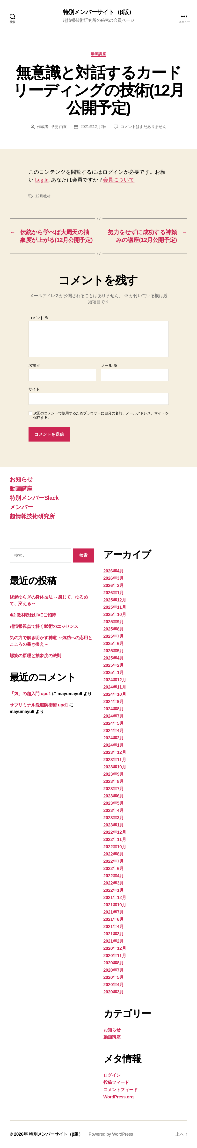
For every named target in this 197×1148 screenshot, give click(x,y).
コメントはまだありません (143, 127)
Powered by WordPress (111, 1134)
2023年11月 (114, 759)
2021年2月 (113, 941)
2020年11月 (114, 955)
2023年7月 (113, 788)
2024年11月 (114, 687)
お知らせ (21, 479)
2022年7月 (113, 861)
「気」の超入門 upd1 (30, 693)
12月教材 (43, 196)
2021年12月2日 (93, 127)
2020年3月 (113, 992)
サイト (34, 389)
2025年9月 (113, 621)
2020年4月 (113, 984)
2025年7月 (113, 636)
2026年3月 (113, 578)
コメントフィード (120, 1089)
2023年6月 (113, 796)
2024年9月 (113, 701)
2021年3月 (113, 933)
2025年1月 (113, 672)
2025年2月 (113, 665)
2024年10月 (114, 694)
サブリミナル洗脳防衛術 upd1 (39, 705)
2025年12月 (114, 600)
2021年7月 (113, 912)
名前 (35, 365)
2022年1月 (113, 890)
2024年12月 (114, 679)
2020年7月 (113, 970)
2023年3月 (113, 817)
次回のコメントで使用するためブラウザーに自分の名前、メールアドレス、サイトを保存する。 (101, 415)
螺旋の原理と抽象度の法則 (35, 655)
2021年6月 (113, 919)
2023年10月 (114, 767)
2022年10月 (114, 846)
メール (109, 365)
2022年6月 (113, 868)
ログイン (112, 1075)
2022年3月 (113, 883)
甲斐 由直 (59, 127)
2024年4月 (113, 730)
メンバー (21, 507)
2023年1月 (113, 825)
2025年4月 (113, 658)
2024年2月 (113, 737)
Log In (42, 180)
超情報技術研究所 (32, 516)
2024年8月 (113, 708)
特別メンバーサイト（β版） (98, 12)
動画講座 (98, 54)
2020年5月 (113, 977)
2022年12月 (114, 832)
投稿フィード (116, 1082)
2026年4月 (113, 571)
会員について (118, 180)
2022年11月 (114, 839)
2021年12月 (114, 897)
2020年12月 (114, 948)
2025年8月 (113, 629)
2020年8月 (113, 962)
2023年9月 (113, 774)
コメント (39, 318)
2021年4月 (113, 926)
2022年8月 (113, 854)
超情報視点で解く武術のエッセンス (44, 626)
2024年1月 (113, 745)
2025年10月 (114, 614)
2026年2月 (113, 585)
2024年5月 (113, 723)
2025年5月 (113, 650)
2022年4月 (113, 875)
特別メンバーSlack (34, 498)
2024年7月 (113, 716)
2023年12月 (114, 752)
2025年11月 (114, 607)
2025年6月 (113, 643)
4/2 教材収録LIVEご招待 (33, 615)
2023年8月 (113, 781)
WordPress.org (118, 1097)
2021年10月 (114, 904)
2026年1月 (113, 592)
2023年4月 (113, 810)
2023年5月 (113, 803)
